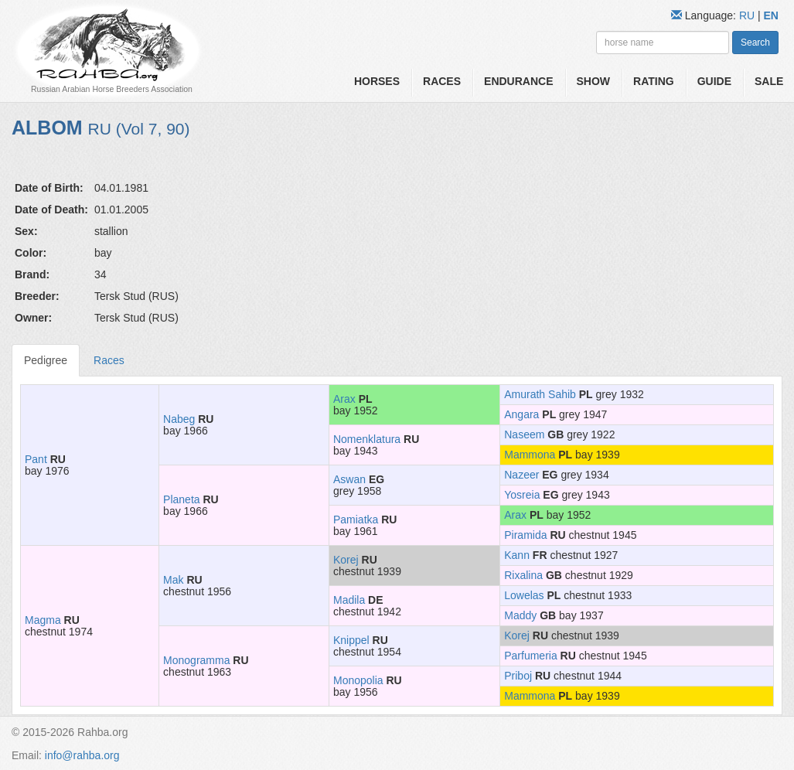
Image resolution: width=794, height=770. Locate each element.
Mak (173, 580)
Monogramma (196, 660)
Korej (346, 560)
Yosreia (522, 495)
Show (594, 81)
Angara (521, 414)
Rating (653, 81)
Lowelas (524, 595)
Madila (349, 600)
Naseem (524, 434)
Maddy (520, 615)
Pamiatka (355, 519)
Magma (43, 620)
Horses (377, 81)
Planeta (181, 499)
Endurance (518, 81)
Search (755, 42)
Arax (344, 399)
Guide (714, 81)
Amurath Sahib (540, 394)
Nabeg (179, 419)
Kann (517, 555)
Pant (36, 459)
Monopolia (358, 680)
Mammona (529, 454)
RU (748, 15)
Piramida (525, 535)
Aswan (349, 479)
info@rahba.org (82, 755)
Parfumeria (530, 655)
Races (442, 81)
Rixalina (523, 575)
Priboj (518, 675)
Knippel (351, 640)
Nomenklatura (366, 439)
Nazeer (521, 474)
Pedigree (45, 360)
